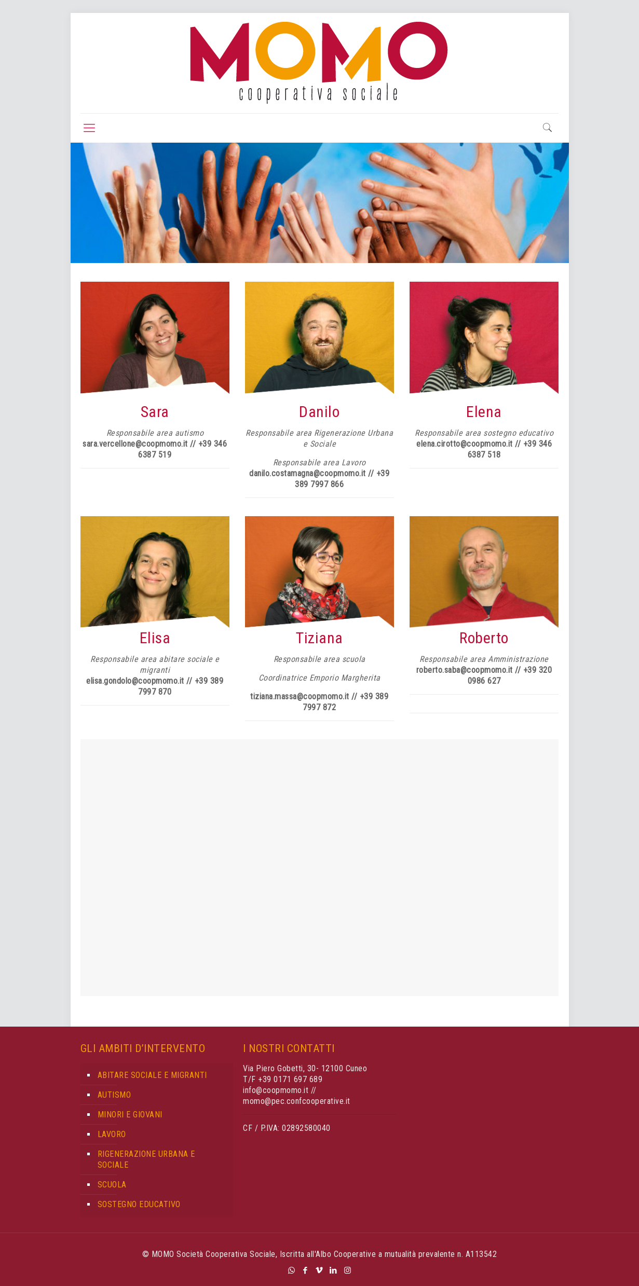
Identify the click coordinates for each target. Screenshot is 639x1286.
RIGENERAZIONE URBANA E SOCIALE (146, 1159)
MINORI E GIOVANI (130, 1114)
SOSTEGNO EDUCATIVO (139, 1204)
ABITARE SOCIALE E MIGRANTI (152, 1075)
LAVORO (112, 1134)
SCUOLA (112, 1185)
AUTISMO (114, 1095)
